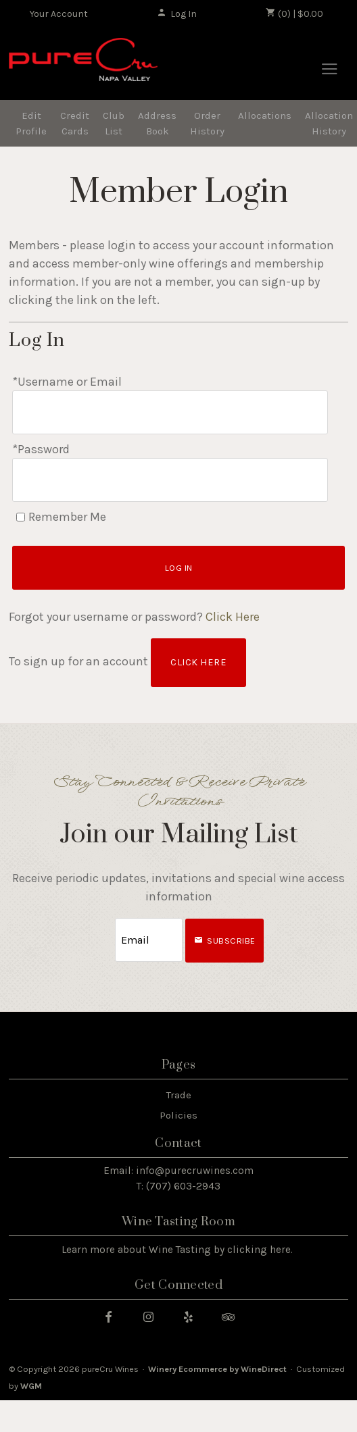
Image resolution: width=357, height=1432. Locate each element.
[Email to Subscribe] (149, 940)
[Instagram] (153, 1316)
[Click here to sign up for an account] (198, 662)
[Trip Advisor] (233, 1316)
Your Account (59, 14)
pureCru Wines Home (83, 65)
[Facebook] (113, 1316)
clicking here (259, 1250)
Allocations (264, 115)
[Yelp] (193, 1316)
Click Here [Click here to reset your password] (233, 616)
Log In (177, 13)
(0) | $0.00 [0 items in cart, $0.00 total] (294, 13)
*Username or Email (67, 381)
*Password (41, 449)
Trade (178, 1095)
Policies (178, 1115)
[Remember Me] (20, 517)
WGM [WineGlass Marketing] (31, 1386)
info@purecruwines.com (195, 1171)
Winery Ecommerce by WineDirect (217, 1369)
